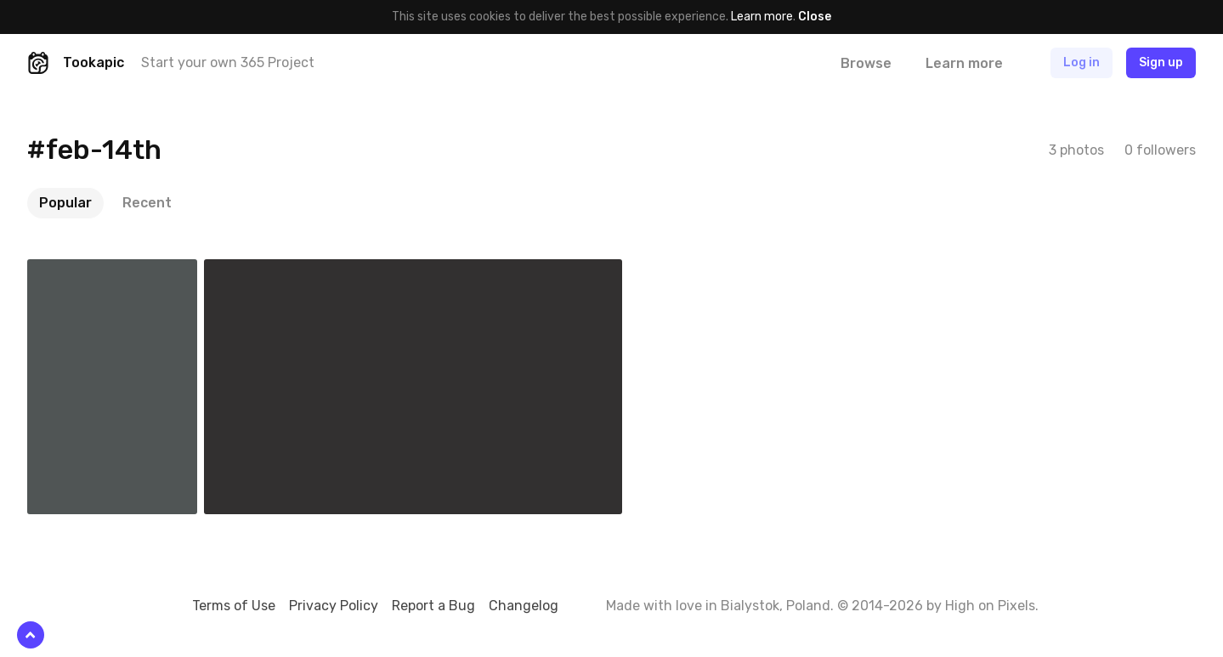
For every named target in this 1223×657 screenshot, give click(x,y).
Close (814, 16)
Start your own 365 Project (227, 62)
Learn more (762, 16)
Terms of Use (233, 606)
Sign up (1161, 62)
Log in (1081, 62)
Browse (866, 63)
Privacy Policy (333, 606)
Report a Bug (433, 606)
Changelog (523, 606)
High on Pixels (990, 606)
